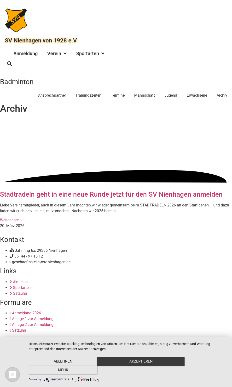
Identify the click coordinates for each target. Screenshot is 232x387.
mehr (197, 370)
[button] (9, 64)
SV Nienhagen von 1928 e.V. (41, 40)
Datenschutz (132, 340)
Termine (118, 95)
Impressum (113, 340)
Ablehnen (58, 370)
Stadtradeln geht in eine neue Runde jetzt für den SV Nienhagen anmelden (111, 194)
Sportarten (90, 53)
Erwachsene (197, 95)
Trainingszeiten (88, 95)
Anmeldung (25, 53)
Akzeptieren (127, 370)
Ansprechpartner (52, 95)
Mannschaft (144, 95)
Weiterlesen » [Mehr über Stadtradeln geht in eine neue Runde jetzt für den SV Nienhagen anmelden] (11, 220)
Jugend (170, 95)
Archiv (222, 95)
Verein (57, 53)
